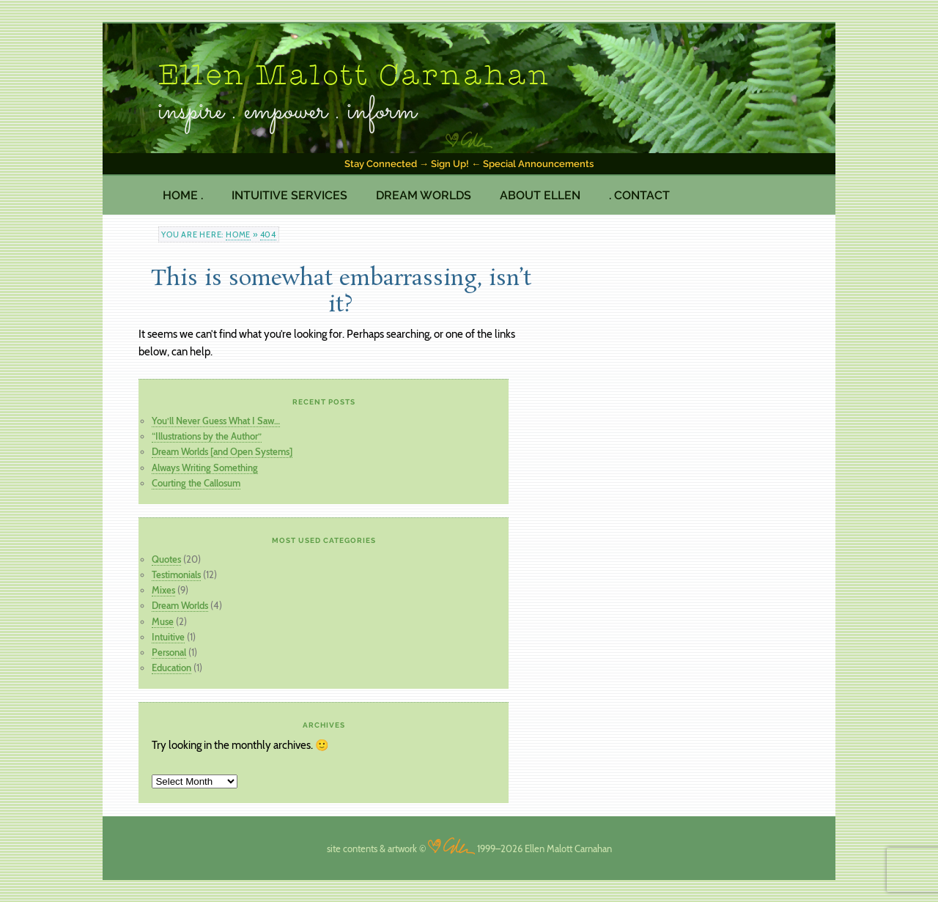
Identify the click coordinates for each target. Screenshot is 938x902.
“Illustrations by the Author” (207, 436)
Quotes (166, 559)
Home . (183, 195)
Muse (163, 621)
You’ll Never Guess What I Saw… (216, 420)
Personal (169, 652)
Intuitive (168, 637)
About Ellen (540, 195)
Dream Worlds (423, 195)
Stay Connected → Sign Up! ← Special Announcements (469, 163)
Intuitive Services (289, 195)
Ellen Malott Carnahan (354, 77)
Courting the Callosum (196, 483)
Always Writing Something (205, 467)
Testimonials (176, 574)
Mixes (163, 590)
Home (238, 234)
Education (171, 667)
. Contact (639, 195)
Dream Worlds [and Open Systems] (222, 451)
